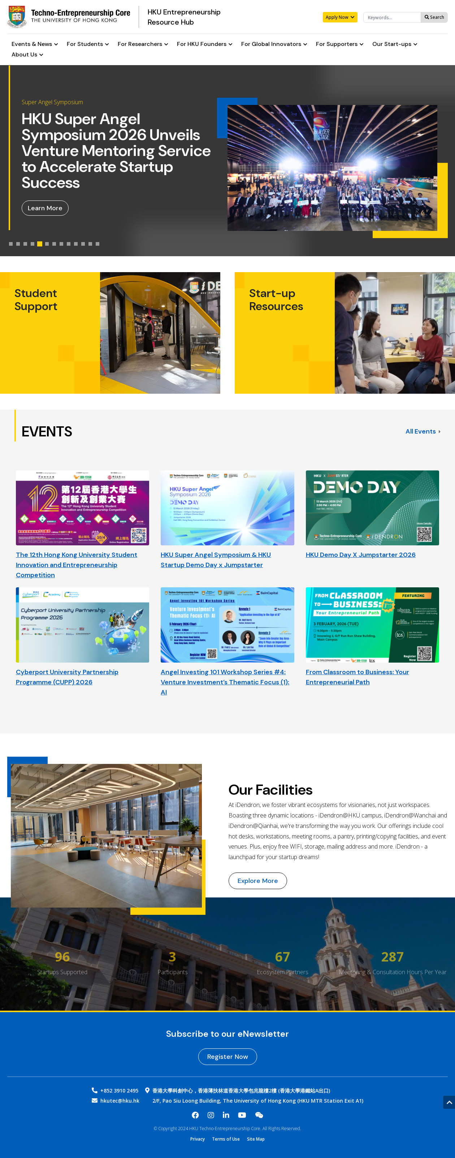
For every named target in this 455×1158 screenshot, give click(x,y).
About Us (27, 55)
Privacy (197, 1139)
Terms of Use (226, 1139)
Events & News (35, 44)
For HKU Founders (205, 44)
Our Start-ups (394, 44)
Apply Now (340, 17)
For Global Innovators (274, 44)
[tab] (11, 244)
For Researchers (143, 44)
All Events (423, 431)
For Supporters (340, 44)
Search (434, 17)
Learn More (45, 208)
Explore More (258, 880)
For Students (88, 44)
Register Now (227, 1056)
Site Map (256, 1139)
